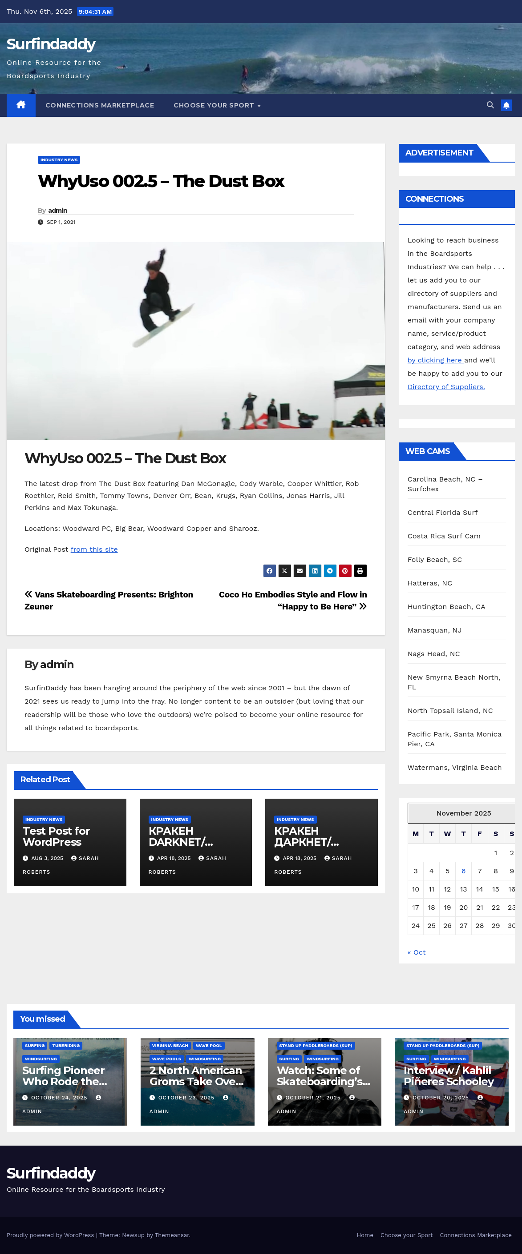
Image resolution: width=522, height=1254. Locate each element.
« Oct (417, 952)
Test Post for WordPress (56, 836)
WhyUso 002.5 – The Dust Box (161, 181)
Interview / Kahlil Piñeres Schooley (449, 1076)
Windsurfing (41, 1058)
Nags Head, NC (434, 653)
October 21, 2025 (314, 1098)
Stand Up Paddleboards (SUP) (315, 1045)
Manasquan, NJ (435, 630)
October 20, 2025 (442, 1098)
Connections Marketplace (99, 105)
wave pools (166, 1058)
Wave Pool (209, 1045)
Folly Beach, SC (435, 559)
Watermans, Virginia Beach (455, 767)
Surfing (35, 1045)
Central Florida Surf (443, 512)
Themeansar (172, 1235)
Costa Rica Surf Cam (444, 536)
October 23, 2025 (187, 1098)
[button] (490, 105)
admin (58, 211)
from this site (94, 549)
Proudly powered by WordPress (51, 1235)
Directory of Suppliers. (446, 386)
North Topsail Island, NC (450, 710)
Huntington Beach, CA (447, 606)
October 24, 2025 (60, 1098)
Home (365, 1235)
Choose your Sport (215, 105)
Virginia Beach (170, 1045)
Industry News (58, 159)
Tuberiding (66, 1045)
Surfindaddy (51, 44)
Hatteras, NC (430, 583)
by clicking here (436, 360)
